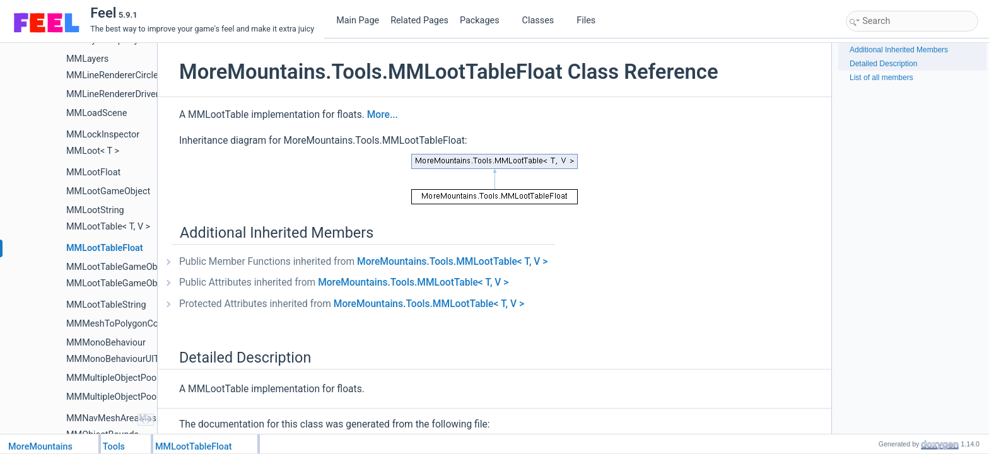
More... (382, 114)
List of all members (881, 77)
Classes (543, 20)
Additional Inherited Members (899, 49)
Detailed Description (883, 63)
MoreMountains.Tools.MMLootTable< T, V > (452, 261)
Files (590, 20)
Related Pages (419, 20)
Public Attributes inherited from (343, 282)
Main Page (357, 20)
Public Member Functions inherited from (363, 261)
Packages (484, 20)
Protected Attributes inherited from (351, 304)
